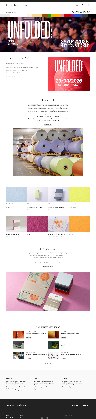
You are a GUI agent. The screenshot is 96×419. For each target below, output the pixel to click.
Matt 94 (71, 234)
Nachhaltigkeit (9, 417)
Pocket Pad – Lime (31, 205)
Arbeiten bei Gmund (18, 405)
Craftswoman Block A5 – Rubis (13, 234)
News (7, 415)
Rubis (28, 234)
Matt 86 (71, 205)
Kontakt (22, 417)
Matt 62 (8, 205)
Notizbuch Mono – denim (54, 205)
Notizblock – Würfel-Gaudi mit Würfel (56, 234)
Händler (22, 415)
